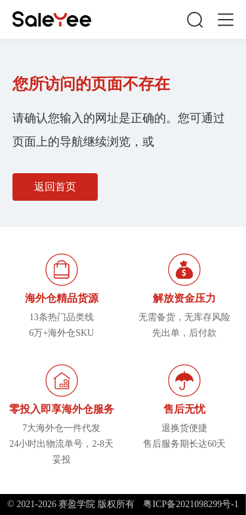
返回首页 (55, 186)
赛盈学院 (51, 19)
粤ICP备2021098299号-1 (190, 504)
